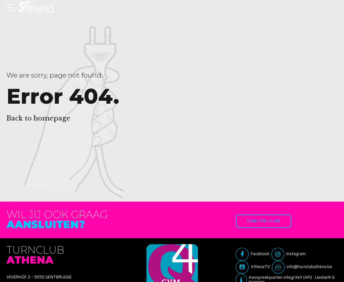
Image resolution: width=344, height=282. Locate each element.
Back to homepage (38, 118)
